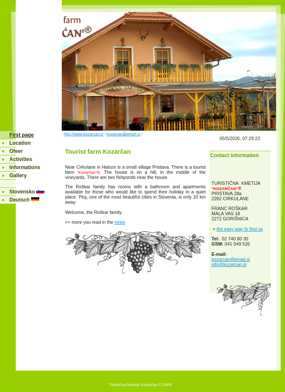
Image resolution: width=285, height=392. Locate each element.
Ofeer (16, 151)
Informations (24, 167)
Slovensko (22, 192)
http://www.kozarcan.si (84, 134)
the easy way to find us (240, 228)
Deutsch (19, 200)
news (120, 222)
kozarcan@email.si (123, 134)
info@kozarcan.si (229, 264)
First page (21, 135)
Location (20, 143)
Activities (20, 159)
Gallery (18, 175)
